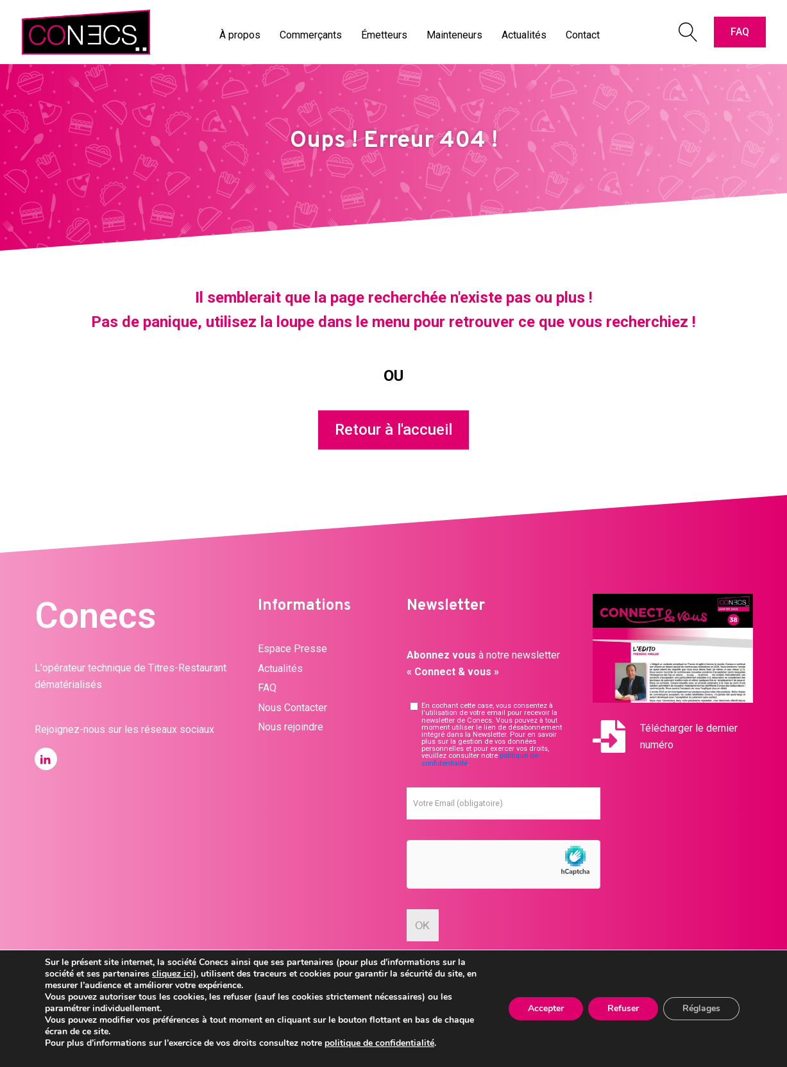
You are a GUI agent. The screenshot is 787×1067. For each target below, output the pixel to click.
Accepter (546, 1008)
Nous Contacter (292, 708)
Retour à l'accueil (393, 430)
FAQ (740, 32)
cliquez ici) (174, 974)
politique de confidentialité (379, 1043)
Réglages (701, 1008)
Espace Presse (292, 649)
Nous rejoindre (290, 727)
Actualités (280, 668)
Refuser (623, 1008)
